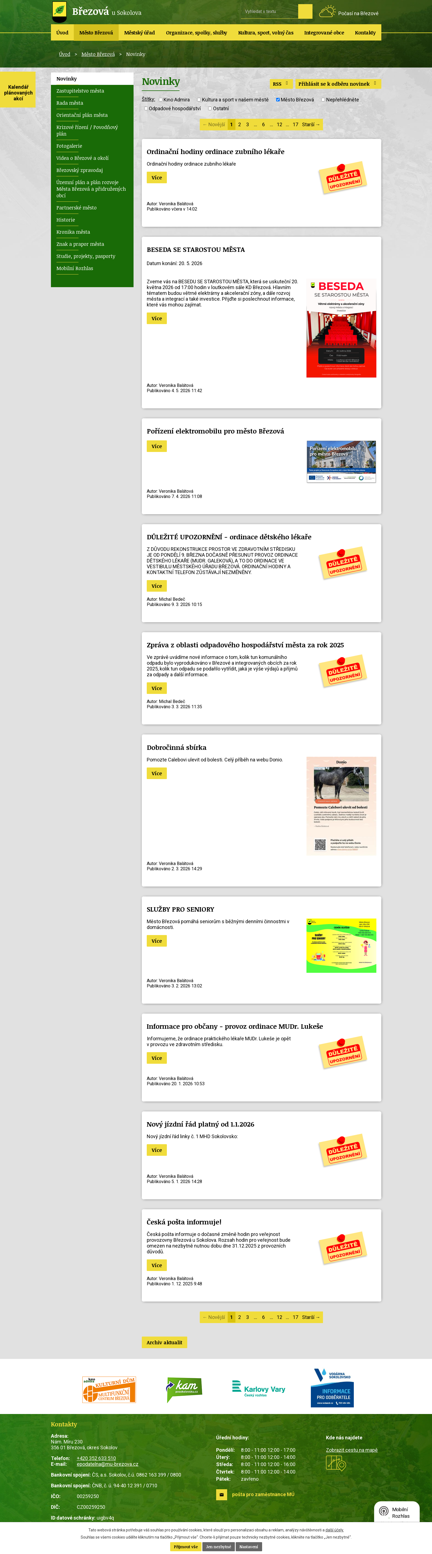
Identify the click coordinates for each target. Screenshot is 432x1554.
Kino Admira (177, 100)
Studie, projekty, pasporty (85, 256)
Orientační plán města (82, 115)
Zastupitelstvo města (80, 90)
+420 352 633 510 (96, 1458)
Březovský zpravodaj (79, 170)
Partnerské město (76, 207)
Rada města (69, 102)
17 (295, 124)
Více (157, 177)
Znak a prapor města (80, 244)
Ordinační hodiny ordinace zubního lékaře (215, 151)
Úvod (62, 32)
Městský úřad (139, 32)
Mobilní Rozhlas (74, 268)
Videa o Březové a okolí (82, 158)
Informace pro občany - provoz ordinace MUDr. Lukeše (235, 1026)
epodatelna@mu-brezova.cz (107, 1464)
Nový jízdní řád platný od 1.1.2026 (200, 1124)
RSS (281, 83)
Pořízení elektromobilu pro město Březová (215, 430)
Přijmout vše (186, 1546)
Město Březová (96, 32)
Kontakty (365, 32)
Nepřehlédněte (342, 100)
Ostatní (221, 108)
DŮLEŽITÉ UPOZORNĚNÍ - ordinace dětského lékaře (229, 536)
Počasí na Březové (358, 13)
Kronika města (73, 231)
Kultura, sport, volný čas (266, 32)
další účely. (334, 1530)
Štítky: (148, 99)
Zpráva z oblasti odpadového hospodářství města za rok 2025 (245, 644)
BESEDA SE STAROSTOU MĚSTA (196, 249)
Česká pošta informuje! (184, 1221)
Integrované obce (324, 32)
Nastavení (249, 1546)
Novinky (66, 78)
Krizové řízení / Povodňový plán (87, 130)
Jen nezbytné (218, 1546)
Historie (65, 219)
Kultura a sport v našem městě (235, 100)
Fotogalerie (69, 145)
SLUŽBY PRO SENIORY (180, 909)
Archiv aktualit (164, 1342)
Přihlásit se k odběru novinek (338, 83)
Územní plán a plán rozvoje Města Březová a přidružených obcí (91, 189)
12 (279, 124)
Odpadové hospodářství (175, 108)
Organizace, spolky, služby (196, 32)
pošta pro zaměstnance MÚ (263, 1494)
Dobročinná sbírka (177, 747)
